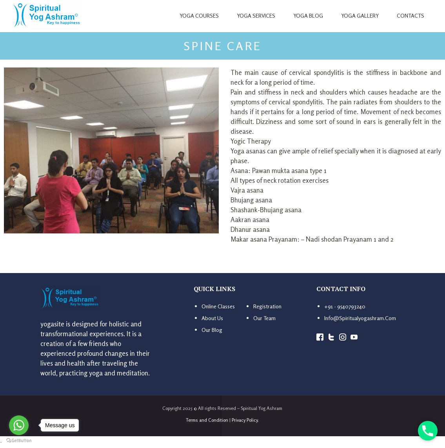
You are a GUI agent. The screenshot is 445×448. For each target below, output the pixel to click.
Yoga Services (256, 15)
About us (212, 318)
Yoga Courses (199, 15)
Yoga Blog (308, 15)
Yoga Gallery (360, 15)
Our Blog (212, 329)
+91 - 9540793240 (344, 306)
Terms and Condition (207, 420)
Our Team (264, 318)
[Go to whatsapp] (19, 425)
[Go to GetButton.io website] (18, 440)
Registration (267, 306)
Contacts (410, 15)
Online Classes (218, 306)
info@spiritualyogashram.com (360, 318)
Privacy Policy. (245, 420)
